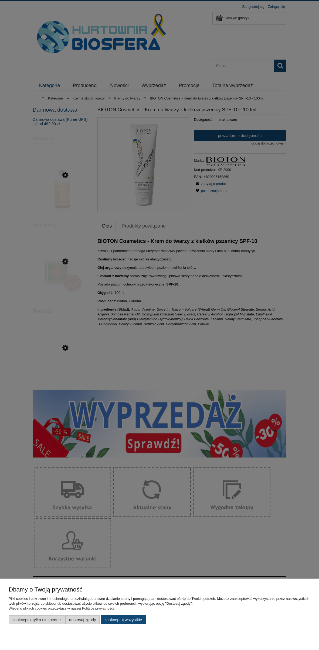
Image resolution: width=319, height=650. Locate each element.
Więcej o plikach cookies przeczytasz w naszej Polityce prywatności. (62, 608)
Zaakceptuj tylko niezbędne (36, 619)
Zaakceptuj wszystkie (123, 619)
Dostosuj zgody (82, 619)
